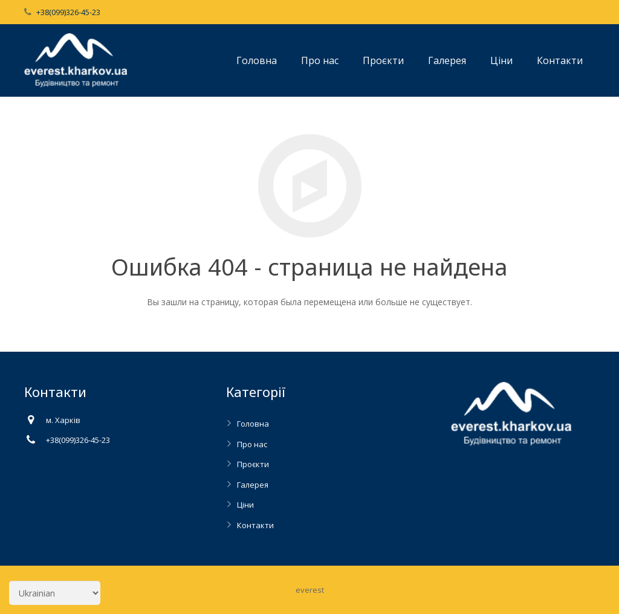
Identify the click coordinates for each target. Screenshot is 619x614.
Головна (253, 423)
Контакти (255, 525)
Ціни (245, 504)
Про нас (252, 444)
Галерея (252, 484)
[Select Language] (54, 593)
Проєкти (253, 464)
